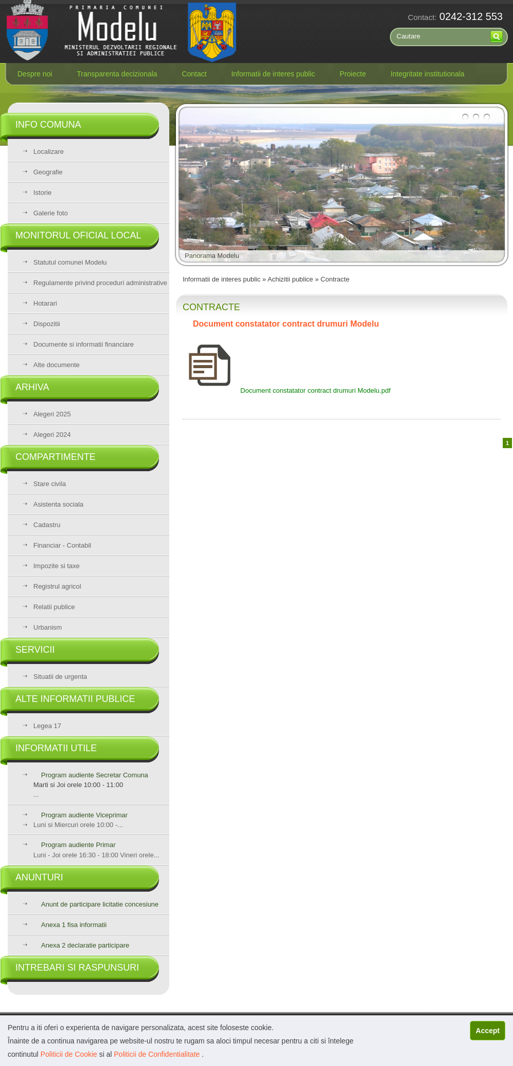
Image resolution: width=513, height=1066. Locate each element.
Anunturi (39, 877)
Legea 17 (47, 726)
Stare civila (49, 484)
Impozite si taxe (56, 566)
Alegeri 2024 (52, 434)
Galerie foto (50, 213)
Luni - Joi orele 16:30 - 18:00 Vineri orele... (96, 850)
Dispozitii (46, 324)
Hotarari (45, 303)
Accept (488, 1031)
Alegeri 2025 (52, 414)
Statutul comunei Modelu (70, 262)
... (101, 784)
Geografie (48, 172)
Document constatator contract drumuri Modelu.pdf (286, 390)
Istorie (42, 192)
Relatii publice (54, 607)
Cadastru (47, 525)
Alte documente (56, 365)
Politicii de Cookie (70, 1054)
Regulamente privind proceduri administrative (100, 283)
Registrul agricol (57, 586)
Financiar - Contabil (62, 545)
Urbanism (47, 627)
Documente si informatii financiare (83, 344)
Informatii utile (56, 748)
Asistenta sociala (58, 504)
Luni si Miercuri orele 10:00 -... (78, 825)
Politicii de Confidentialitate (158, 1054)
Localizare (48, 151)
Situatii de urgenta (60, 676)
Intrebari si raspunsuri (77, 967)
